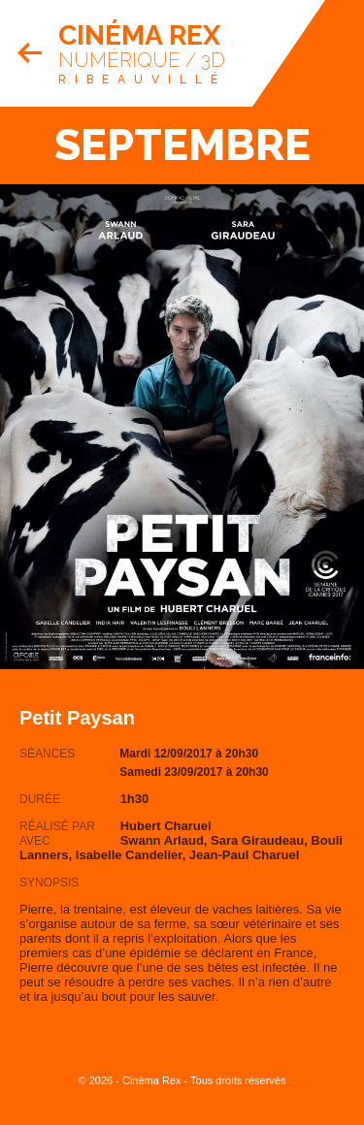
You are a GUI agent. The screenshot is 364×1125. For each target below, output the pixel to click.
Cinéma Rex (139, 35)
